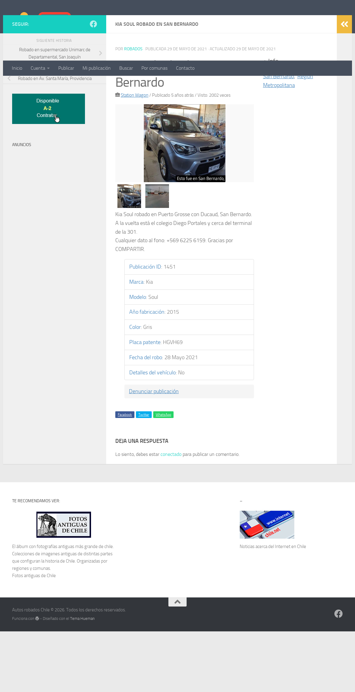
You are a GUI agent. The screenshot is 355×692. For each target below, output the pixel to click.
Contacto (185, 68)
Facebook (125, 475)
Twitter (143, 475)
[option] (184, 204)
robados (133, 109)
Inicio (17, 68)
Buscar (126, 68)
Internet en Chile (290, 607)
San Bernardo (278, 137)
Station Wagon (134, 156)
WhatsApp (163, 475)
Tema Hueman (82, 679)
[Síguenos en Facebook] (93, 84)
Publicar (66, 68)
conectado (171, 515)
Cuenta (38, 68)
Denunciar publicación (154, 452)
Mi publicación (97, 68)
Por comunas (154, 68)
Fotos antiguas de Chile (34, 636)
